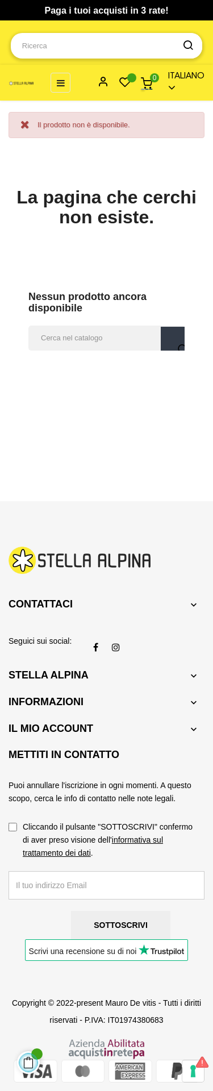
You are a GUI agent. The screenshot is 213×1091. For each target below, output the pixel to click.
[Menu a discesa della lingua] (181, 83)
